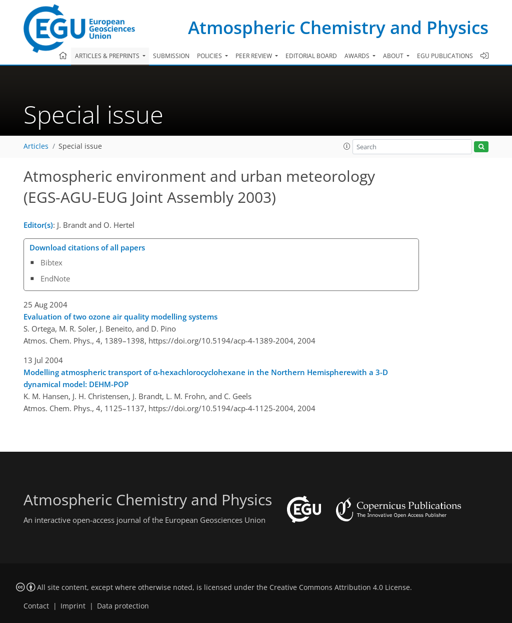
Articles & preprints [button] (108, 56)
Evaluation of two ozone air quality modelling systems (121, 317)
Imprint (73, 605)
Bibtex (51, 262)
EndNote (55, 278)
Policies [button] (210, 56)
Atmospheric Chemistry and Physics (338, 27)
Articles (36, 146)
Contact (36, 605)
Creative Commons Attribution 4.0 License (340, 587)
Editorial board (311, 56)
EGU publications (445, 56)
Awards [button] (357, 56)
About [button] (394, 56)
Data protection (123, 605)
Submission (171, 56)
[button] (347, 146)
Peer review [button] (255, 56)
